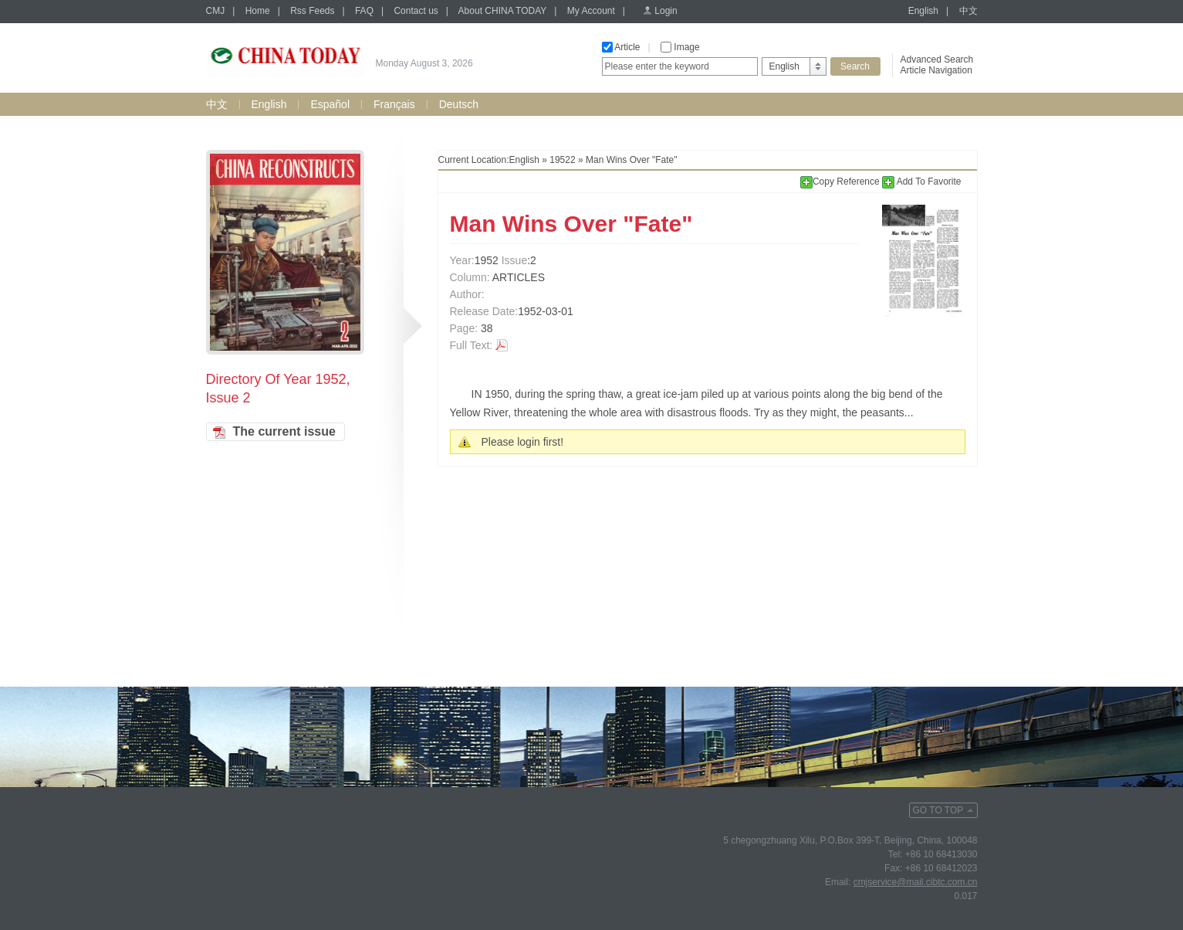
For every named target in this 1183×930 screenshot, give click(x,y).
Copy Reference (841, 181)
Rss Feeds (312, 10)
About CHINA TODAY (502, 10)
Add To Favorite (922, 181)
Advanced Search (937, 59)
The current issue (284, 431)
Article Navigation (936, 70)
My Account (591, 10)
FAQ (364, 10)
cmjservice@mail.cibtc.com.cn (915, 882)
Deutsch (458, 104)
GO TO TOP (938, 810)
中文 (968, 10)
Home (257, 10)
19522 (562, 159)
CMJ (215, 10)
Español (330, 104)
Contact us (416, 10)
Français (394, 104)
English (923, 10)
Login (665, 10)
